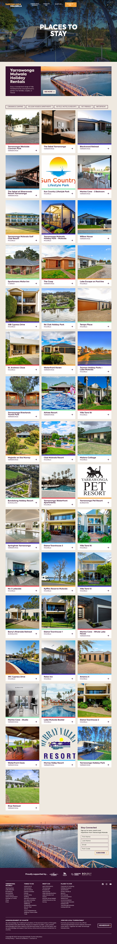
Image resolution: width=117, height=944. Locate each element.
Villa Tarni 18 (86, 413)
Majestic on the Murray (19, 458)
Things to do (47, 4)
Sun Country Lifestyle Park (56, 192)
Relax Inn (48, 677)
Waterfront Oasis (16, 763)
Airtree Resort (50, 413)
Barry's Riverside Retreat (20, 632)
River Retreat (14, 806)
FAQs (7, 902)
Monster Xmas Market (49, 898)
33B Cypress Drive (16, 325)
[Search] (111, 5)
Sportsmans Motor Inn (18, 282)
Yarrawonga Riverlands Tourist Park (19, 414)
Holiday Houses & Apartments (39, 106)
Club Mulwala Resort (54, 458)
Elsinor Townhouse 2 (89, 720)
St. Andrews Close (16, 368)
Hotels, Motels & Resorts (66, 106)
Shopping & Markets (30, 905)
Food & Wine (28, 895)
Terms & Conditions (22, 938)
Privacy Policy (10, 938)
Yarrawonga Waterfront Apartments (55, 502)
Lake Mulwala (10, 889)
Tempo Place (86, 325)
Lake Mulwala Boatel (54, 720)
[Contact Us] (107, 5)
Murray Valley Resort (54, 763)
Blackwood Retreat (89, 147)
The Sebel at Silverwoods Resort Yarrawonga (20, 193)
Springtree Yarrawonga (19, 546)
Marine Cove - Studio (18, 720)
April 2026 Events (47, 886)
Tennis (26, 908)
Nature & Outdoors (30, 898)
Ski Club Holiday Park (54, 325)
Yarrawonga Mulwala (35, 4)
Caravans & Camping (15, 106)
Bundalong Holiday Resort (20, 501)
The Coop (48, 282)
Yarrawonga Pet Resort (91, 501)
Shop (7, 900)
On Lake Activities (29, 900)
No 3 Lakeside (14, 589)
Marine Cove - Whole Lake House (92, 633)
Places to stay (71, 4)
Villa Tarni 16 (86, 546)
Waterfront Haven (53, 368)
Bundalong (9, 891)
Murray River (9, 893)
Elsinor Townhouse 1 (53, 632)
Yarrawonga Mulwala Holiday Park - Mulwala (55, 238)
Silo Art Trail (27, 907)
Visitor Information (12, 896)
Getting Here (10, 888)
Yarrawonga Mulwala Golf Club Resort (20, 238)
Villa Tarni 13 (85, 589)
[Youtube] (110, 884)
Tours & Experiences (30, 910)
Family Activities (29, 891)
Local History (10, 895)
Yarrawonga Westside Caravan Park (18, 148)
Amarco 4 (84, 677)
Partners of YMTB (11, 898)
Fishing (26, 893)
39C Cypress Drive (16, 677)
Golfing (26, 896)
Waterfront (101, 106)
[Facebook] (103, 884)
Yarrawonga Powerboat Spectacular (46, 890)
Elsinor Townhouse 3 (53, 546)
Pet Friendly (86, 106)
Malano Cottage (88, 458)
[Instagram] (106, 884)
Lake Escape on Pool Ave (92, 282)
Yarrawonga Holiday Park (92, 763)
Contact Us (33, 938)
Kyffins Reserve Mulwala (55, 589)
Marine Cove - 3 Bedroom (92, 192)
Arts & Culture (28, 889)
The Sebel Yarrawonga (55, 147)
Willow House (86, 237)
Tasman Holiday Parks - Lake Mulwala (91, 369)
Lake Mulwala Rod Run (49, 893)
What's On (59, 4)
